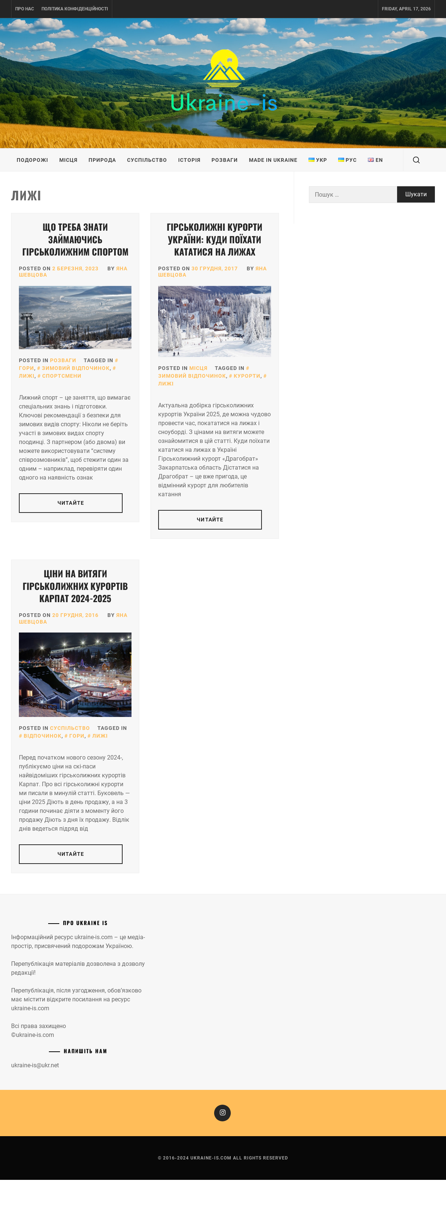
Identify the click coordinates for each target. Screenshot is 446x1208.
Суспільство (147, 160)
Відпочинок (42, 736)
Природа (102, 160)
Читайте (70, 503)
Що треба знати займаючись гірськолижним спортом (75, 239)
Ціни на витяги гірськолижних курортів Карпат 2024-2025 (75, 586)
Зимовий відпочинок (76, 368)
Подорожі (32, 160)
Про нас (24, 8)
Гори (76, 736)
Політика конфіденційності (74, 8)
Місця (68, 160)
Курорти (247, 376)
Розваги (225, 160)
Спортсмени (61, 376)
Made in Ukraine (273, 160)
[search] (416, 160)
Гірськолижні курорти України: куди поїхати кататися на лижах (214, 239)
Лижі (100, 736)
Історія (189, 160)
